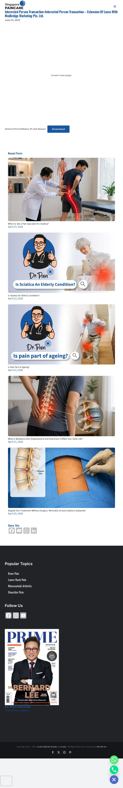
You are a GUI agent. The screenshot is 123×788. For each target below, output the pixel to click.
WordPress (101, 746)
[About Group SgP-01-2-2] (15, 2)
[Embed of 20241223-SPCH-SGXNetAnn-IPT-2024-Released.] (61, 75)
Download (58, 129)
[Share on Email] (19, 532)
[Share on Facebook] (11, 532)
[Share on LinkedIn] (33, 532)
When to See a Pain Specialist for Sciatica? (28, 223)
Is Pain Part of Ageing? (18, 367)
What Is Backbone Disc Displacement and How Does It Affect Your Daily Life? (45, 439)
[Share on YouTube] (23, 616)
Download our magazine (17, 710)
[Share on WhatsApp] (26, 532)
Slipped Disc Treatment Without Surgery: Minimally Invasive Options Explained (46, 510)
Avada (63, 746)
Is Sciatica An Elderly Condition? (24, 295)
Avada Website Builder (47, 746)
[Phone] (114, 769)
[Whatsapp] (114, 759)
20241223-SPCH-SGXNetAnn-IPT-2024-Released (25, 129)
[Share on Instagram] (16, 616)
